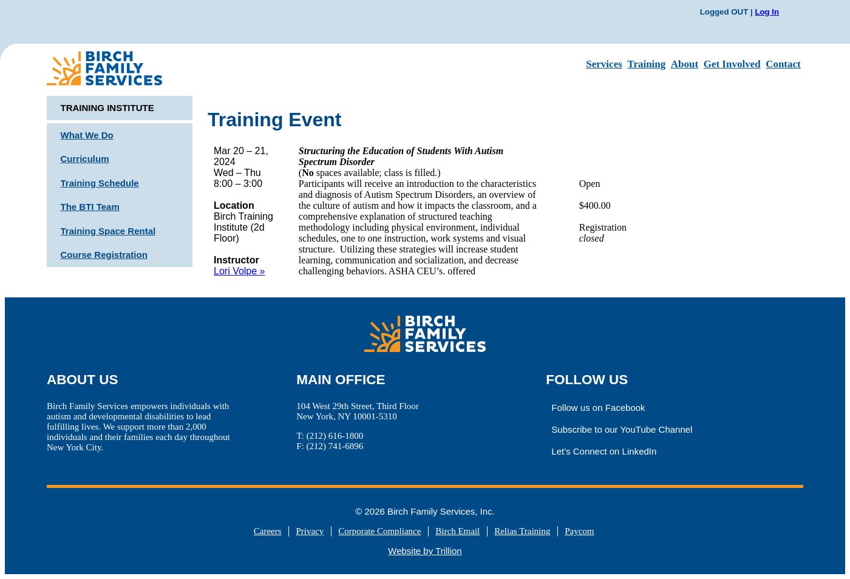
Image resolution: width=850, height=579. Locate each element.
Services (604, 64)
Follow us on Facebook (598, 407)
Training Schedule (100, 183)
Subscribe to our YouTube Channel (621, 429)
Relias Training (522, 531)
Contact (783, 64)
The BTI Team (90, 206)
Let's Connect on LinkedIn (603, 451)
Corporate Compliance (379, 531)
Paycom (579, 531)
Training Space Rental (108, 231)
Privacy (310, 531)
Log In (767, 11)
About (684, 64)
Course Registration (104, 254)
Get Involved (732, 64)
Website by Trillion (424, 551)
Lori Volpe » (239, 271)
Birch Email (457, 531)
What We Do (87, 135)
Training (646, 64)
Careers (268, 531)
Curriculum (85, 159)
